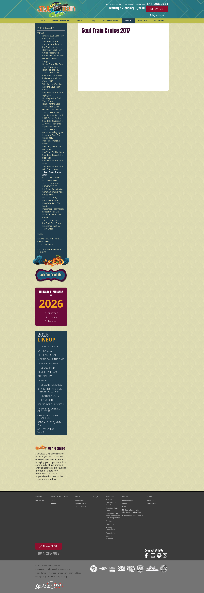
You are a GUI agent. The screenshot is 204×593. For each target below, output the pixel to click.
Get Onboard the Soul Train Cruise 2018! (52, 111)
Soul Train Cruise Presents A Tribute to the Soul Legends (52, 44)
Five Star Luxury (49, 197)
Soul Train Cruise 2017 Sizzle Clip (52, 156)
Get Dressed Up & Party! (50, 60)
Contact (142, 20)
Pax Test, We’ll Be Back (53, 152)
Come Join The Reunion (53, 55)
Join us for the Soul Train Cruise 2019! (51, 105)
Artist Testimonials (51, 200)
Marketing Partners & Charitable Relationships (49, 241)
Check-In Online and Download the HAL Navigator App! (113, 515)
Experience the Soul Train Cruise (51, 227)
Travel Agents (151, 503)
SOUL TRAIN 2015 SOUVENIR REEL (50, 179)
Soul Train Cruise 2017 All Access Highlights (52, 122)
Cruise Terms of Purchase (45, 573)
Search (159, 20)
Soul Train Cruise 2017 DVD (52, 162)
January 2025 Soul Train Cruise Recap (53, 37)
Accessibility (110, 533)
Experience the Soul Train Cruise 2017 (51, 128)
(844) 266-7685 (48, 553)
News (40, 233)
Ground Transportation (111, 537)
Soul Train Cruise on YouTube (153, 555)
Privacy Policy (40, 576)
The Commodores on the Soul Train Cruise (52, 221)
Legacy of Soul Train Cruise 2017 (51, 136)
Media (128, 20)
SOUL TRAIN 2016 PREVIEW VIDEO (50, 184)
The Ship (54, 500)
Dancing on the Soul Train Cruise (51, 99)
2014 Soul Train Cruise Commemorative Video (53, 190)
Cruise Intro (47, 194)
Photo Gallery (45, 28)
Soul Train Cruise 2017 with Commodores (52, 167)
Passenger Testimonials (53, 209)
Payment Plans (80, 503)
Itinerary (54, 503)
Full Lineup (39, 500)
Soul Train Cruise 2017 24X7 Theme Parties (52, 116)
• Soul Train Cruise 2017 (51, 173)
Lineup (42, 20)
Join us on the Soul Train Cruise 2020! (51, 71)
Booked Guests (110, 20)
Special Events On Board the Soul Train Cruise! (51, 214)
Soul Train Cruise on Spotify (159, 555)
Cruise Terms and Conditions (69, 573)
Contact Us (150, 500)
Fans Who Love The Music (51, 204)
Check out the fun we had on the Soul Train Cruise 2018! (52, 78)
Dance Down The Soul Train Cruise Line (52, 65)
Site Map (64, 576)
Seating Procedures (110, 528)
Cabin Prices (79, 500)
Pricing (80, 20)
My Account (157, 15)
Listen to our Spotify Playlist (49, 250)
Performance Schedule (111, 504)
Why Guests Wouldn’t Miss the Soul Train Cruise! (52, 87)
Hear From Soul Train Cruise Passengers (52, 51)
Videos (40, 33)
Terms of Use (53, 576)
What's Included (61, 20)
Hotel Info (110, 524)
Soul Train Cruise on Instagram (165, 555)
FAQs (93, 20)
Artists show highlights (52, 132)
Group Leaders (80, 507)
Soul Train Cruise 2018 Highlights (52, 94)
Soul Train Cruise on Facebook (147, 555)
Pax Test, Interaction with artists (51, 148)
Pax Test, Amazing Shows (51, 142)
